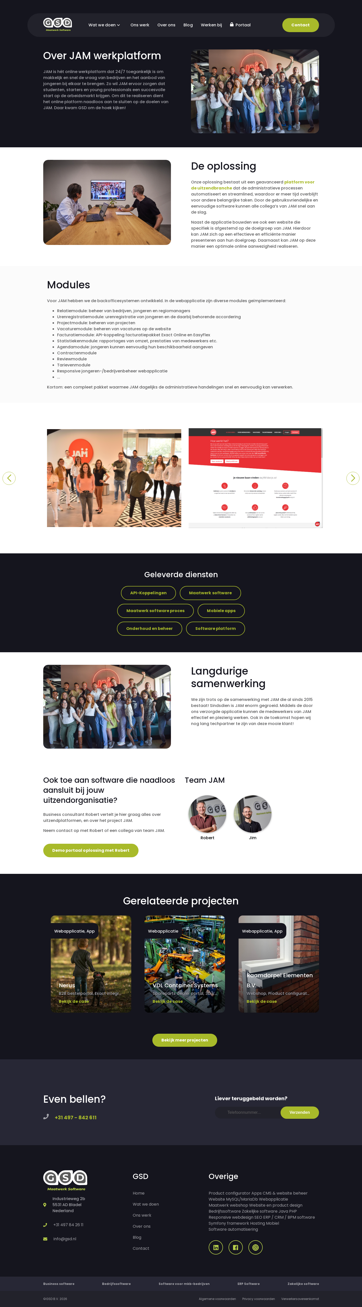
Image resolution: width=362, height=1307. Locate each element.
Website (217, 1199)
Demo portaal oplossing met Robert (90, 850)
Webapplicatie (273, 1199)
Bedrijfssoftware (225, 1211)
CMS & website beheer (285, 1193)
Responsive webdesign (231, 1217)
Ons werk (139, 25)
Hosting (257, 1223)
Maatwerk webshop (228, 1205)
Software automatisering (233, 1229)
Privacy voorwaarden (258, 1299)
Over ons (166, 25)
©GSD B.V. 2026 (55, 1299)
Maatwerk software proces (155, 611)
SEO (258, 1217)
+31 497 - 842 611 (76, 1117)
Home (139, 1193)
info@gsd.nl (65, 1239)
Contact (300, 25)
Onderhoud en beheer (149, 628)
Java (283, 1211)
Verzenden (300, 1112)
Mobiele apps (221, 611)
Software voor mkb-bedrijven (184, 1284)
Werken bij (211, 25)
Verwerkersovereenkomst (300, 1299)
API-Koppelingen (148, 593)
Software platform (215, 628)
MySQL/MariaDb (242, 1199)
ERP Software (249, 1284)
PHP (293, 1211)
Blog (188, 25)
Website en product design (275, 1205)
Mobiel (272, 1223)
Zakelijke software (260, 1211)
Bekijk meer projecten (184, 1040)
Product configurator (229, 1193)
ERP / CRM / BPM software (289, 1217)
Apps (256, 1193)
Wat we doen (105, 25)
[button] (9, 478)
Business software (58, 1284)
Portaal (240, 25)
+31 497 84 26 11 (68, 1225)
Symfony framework (229, 1223)
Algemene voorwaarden (217, 1299)
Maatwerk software (210, 593)
